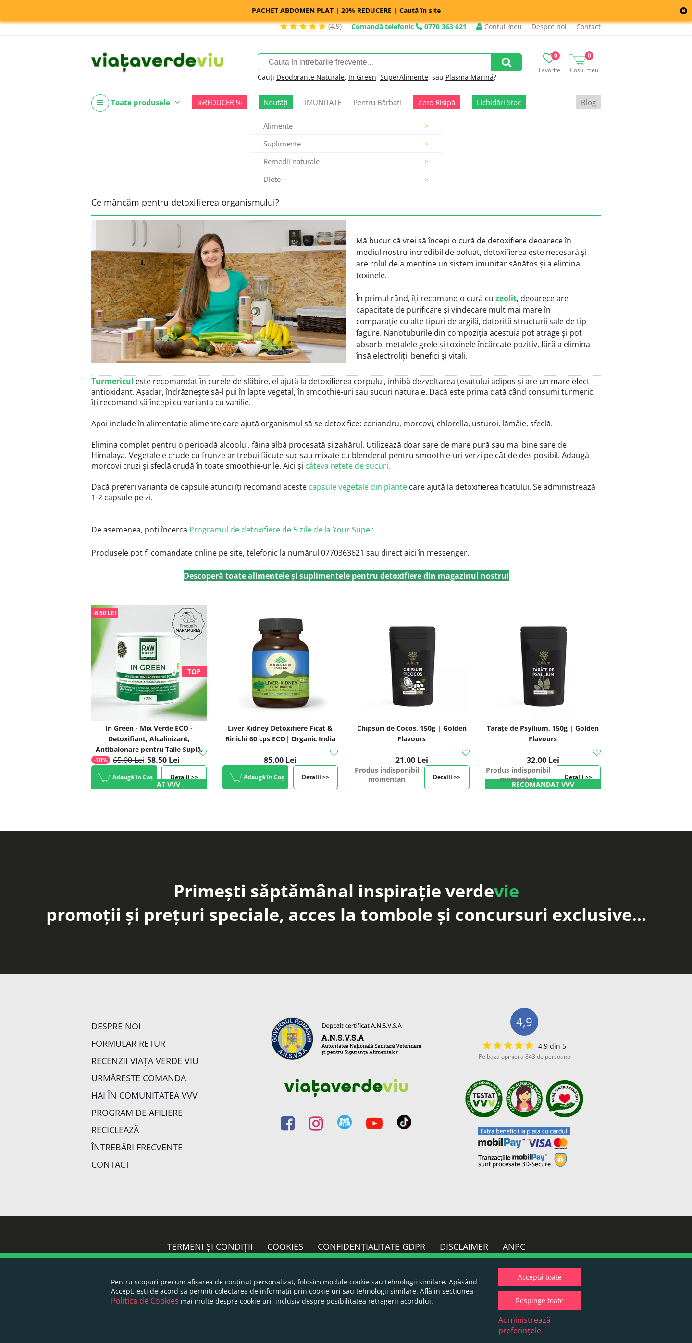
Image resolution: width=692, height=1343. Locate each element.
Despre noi (549, 26)
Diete (346, 179)
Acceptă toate (540, 1277)
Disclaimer (464, 1246)
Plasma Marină (469, 77)
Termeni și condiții (210, 1246)
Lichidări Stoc (499, 102)
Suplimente (346, 143)
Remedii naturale (346, 161)
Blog (588, 102)
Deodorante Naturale (310, 77)
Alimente (346, 126)
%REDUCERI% (219, 102)
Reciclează (115, 1130)
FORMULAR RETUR (128, 1043)
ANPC (514, 1246)
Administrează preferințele (524, 1325)
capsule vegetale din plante (358, 487)
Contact (588, 26)
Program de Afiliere (137, 1112)
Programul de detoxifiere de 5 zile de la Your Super (281, 529)
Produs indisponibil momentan (387, 774)
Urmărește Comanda (138, 1078)
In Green (362, 77)
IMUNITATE (323, 102)
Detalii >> (184, 777)
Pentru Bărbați (377, 102)
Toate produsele (135, 103)
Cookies (285, 1246)
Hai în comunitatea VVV (144, 1095)
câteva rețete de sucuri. (347, 465)
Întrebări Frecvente (137, 1147)
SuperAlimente (404, 77)
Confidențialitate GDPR (371, 1246)
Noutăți (275, 102)
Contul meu (499, 26)
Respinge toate (540, 1300)
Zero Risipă (436, 102)
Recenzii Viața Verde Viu (144, 1060)
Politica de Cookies (145, 1300)
